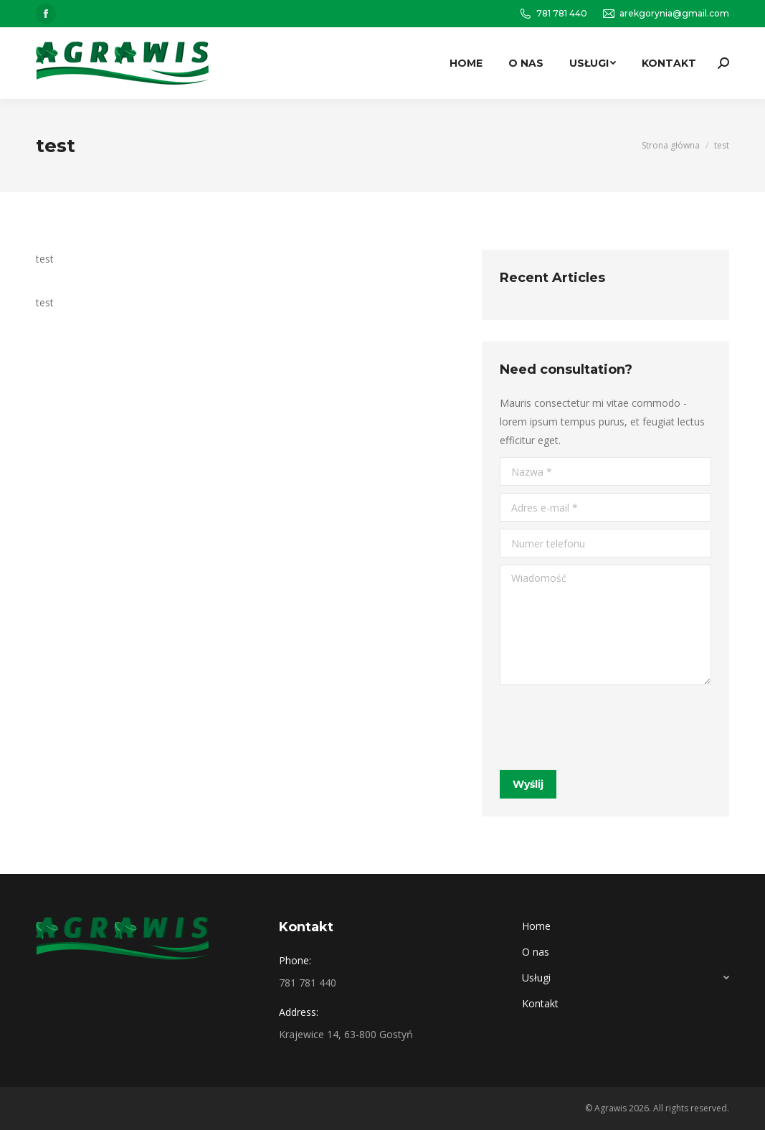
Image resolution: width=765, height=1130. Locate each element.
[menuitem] (466, 63)
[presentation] (609, 727)
